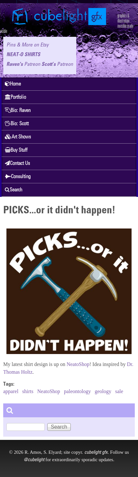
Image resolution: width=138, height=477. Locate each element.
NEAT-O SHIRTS (23, 54)
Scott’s (57, 64)
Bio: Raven (18, 110)
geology (103, 391)
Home (13, 84)
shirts (27, 391)
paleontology (77, 391)
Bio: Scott (17, 123)
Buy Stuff (16, 150)
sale (119, 391)
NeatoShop (78, 364)
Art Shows (18, 137)
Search (13, 190)
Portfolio (15, 97)
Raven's (23, 64)
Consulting (18, 176)
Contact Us (17, 163)
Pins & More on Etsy (27, 44)
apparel (10, 391)
